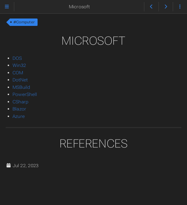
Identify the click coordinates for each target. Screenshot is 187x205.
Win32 (19, 65)
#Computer (24, 22)
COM (18, 72)
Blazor (19, 109)
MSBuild (21, 87)
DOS (17, 58)
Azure (19, 116)
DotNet (20, 80)
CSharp (20, 101)
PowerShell (25, 94)
